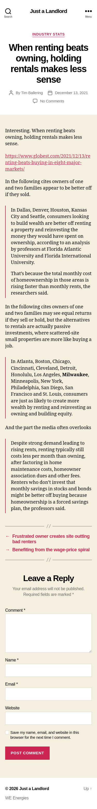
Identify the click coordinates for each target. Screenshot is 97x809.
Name (12, 660)
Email (11, 684)
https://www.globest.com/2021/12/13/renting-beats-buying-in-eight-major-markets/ (47, 162)
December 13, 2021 (71, 92)
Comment (15, 610)
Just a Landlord (48, 11)
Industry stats (48, 34)
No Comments (52, 101)
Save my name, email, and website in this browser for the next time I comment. (44, 735)
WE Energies (16, 798)
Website (12, 708)
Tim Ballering (32, 92)
